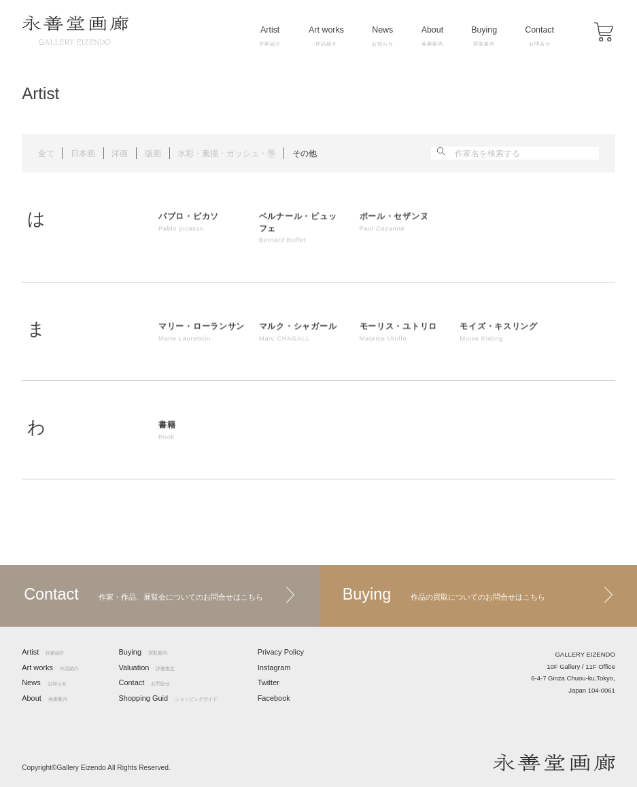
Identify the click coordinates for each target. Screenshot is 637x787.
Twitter (268, 683)
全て (46, 153)
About (432, 36)
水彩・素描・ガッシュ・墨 (226, 153)
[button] (603, 31)
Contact (539, 36)
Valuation (146, 668)
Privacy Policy (281, 652)
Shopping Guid (168, 698)
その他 (304, 153)
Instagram (274, 668)
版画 (153, 153)
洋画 (119, 153)
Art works (326, 36)
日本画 (83, 153)
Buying (484, 36)
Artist (270, 36)
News (383, 36)
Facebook (274, 698)
